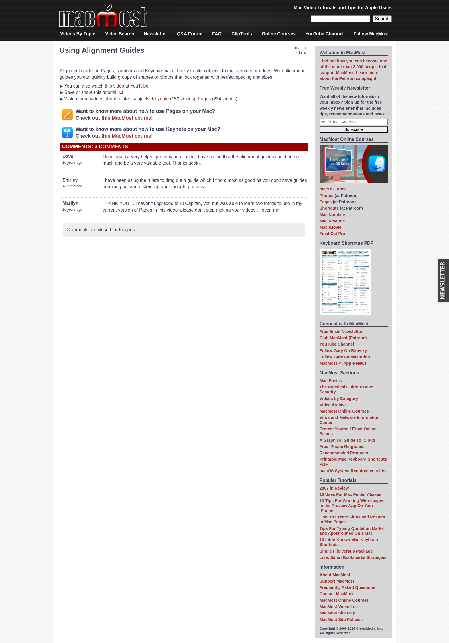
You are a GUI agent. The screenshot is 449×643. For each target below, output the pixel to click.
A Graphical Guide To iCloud (347, 440)
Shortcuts (329, 208)
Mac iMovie (331, 227)
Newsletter (155, 33)
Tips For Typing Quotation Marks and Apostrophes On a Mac (352, 531)
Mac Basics (331, 380)
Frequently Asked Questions (347, 587)
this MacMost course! (127, 118)
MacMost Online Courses (344, 411)
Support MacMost (337, 581)
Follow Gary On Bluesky (343, 350)
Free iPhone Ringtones (342, 446)
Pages (204, 98)
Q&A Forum (189, 33)
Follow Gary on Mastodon (345, 357)
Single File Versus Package (346, 551)
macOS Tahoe (333, 189)
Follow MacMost (371, 33)
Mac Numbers (333, 214)
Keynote (160, 98)
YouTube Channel (324, 33)
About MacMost (335, 575)
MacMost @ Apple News (343, 363)
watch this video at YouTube (120, 86)
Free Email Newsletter (341, 331)
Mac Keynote (332, 221)
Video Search (119, 33)
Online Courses (279, 33)
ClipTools (241, 33)
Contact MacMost (337, 593)
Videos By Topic (77, 33)
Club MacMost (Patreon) (343, 338)
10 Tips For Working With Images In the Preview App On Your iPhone (352, 505)
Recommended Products (344, 453)
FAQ (217, 33)
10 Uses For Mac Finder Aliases (350, 494)
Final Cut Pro (332, 233)
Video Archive (333, 405)
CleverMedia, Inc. (369, 628)
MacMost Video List (339, 606)
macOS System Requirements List (353, 470)
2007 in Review (334, 488)
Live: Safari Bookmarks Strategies (353, 557)
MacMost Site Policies (341, 619)
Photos (327, 195)
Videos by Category (339, 398)
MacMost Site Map (337, 613)
